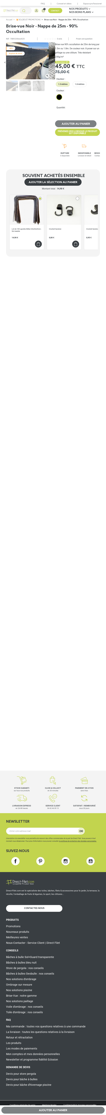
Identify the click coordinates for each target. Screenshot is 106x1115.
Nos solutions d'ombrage (21, 979)
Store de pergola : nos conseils (25, 968)
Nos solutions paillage (19, 1001)
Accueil (9, 20)
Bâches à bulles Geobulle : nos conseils (30, 973)
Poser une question (84, 39)
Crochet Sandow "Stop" (95, 229)
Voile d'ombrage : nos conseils (24, 1006)
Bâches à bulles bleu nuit (21, 962)
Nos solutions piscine (19, 990)
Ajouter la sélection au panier (53, 182)
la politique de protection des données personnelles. (78, 841)
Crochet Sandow (55, 229)
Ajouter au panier (76, 124)
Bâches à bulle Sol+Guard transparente (30, 957)
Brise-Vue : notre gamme (21, 995)
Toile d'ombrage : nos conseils (24, 1012)
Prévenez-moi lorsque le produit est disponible (77, 132)
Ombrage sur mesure (19, 984)
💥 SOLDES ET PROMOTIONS (28, 20)
